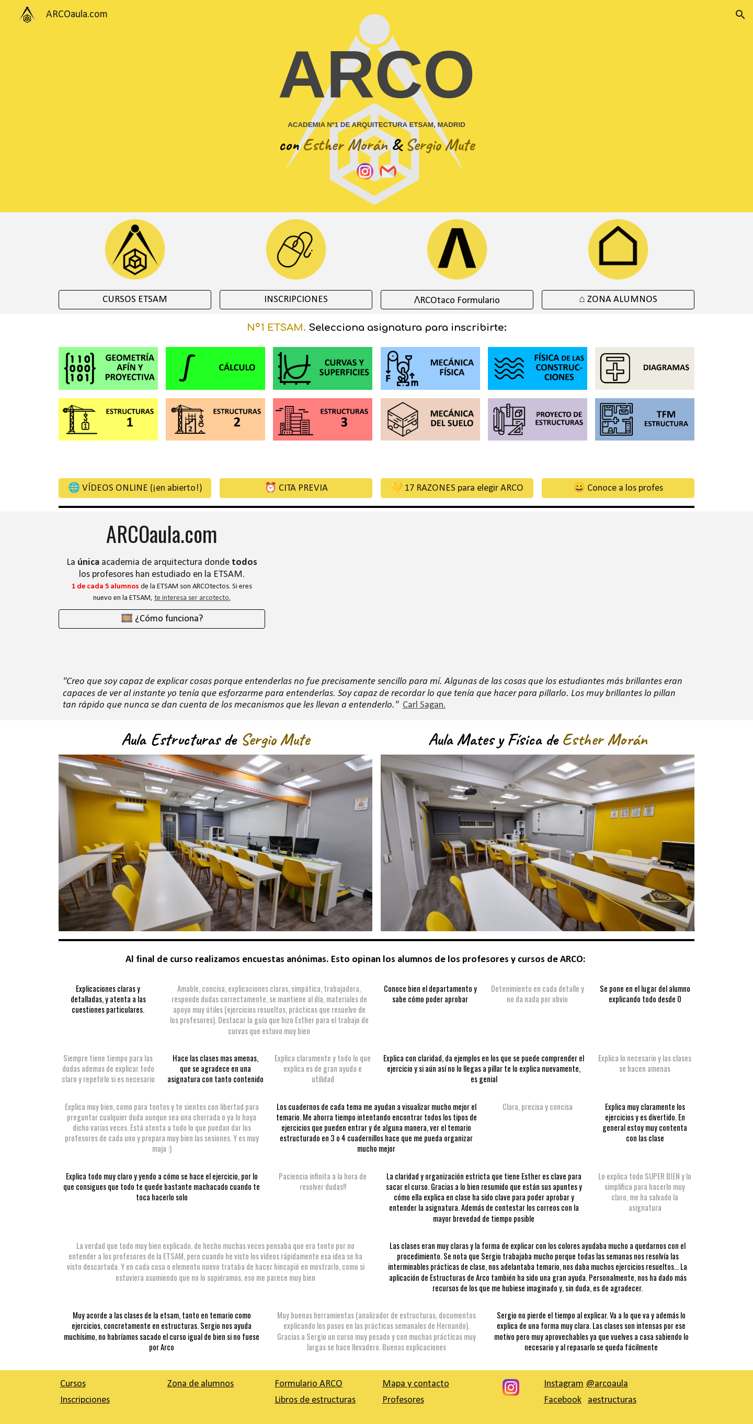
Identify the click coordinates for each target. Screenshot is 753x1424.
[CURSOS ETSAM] (135, 299)
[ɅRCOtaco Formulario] (457, 299)
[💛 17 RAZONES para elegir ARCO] (457, 488)
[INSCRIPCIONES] (296, 299)
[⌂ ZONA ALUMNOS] (618, 300)
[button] (740, 14)
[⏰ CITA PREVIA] (296, 488)
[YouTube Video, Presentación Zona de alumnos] (376, 590)
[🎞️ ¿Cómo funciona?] (162, 619)
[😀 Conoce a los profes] (618, 488)
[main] (377, 94)
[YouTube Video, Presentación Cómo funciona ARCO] (591, 590)
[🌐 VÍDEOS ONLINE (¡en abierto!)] (135, 488)
